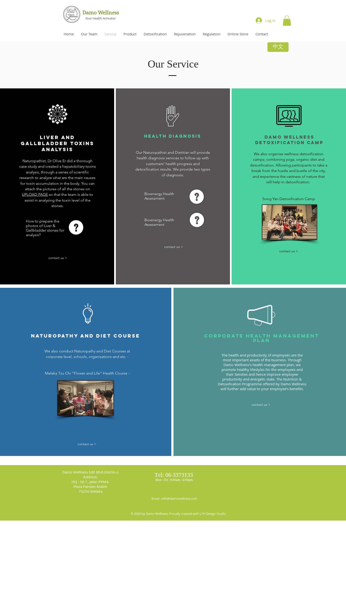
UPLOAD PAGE (35, 194)
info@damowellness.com (179, 498)
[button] (287, 20)
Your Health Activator (100, 18)
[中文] (278, 47)
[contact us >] (57, 258)
